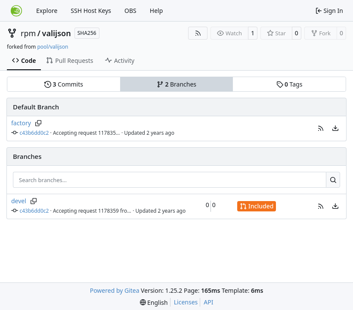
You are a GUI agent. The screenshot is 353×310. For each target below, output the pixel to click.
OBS (130, 10)
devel (18, 201)
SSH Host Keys (91, 10)
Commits (63, 84)
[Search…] (333, 180)
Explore (46, 10)
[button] (320, 128)
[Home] (16, 11)
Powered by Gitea (114, 290)
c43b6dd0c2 (34, 132)
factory (21, 123)
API (208, 302)
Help (156, 10)
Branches (176, 84)
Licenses (186, 302)
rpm (28, 33)
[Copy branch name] (38, 123)
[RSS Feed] (198, 33)
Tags (289, 84)
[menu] (335, 128)
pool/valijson (52, 46)
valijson (56, 33)
